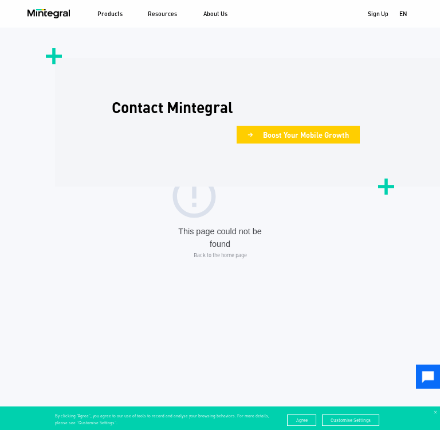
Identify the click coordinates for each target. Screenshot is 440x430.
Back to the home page (220, 255)
